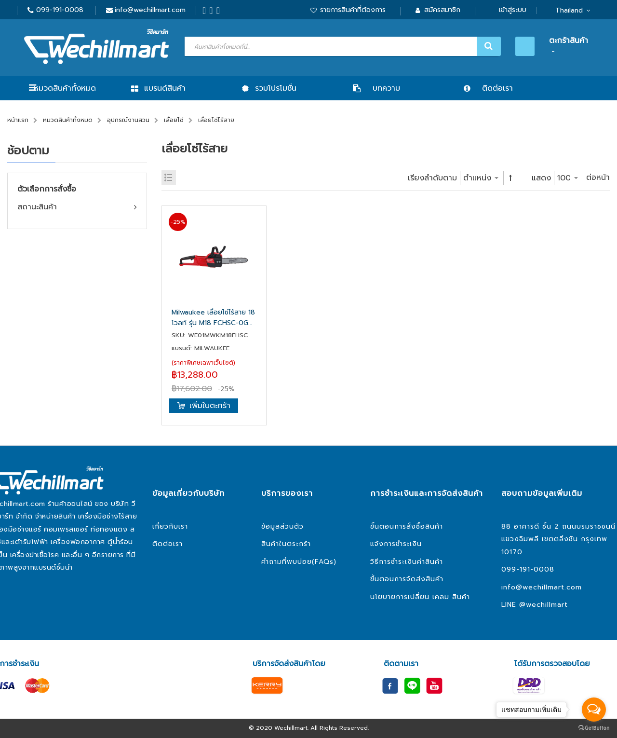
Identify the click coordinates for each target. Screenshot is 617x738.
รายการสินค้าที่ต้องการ (353, 10)
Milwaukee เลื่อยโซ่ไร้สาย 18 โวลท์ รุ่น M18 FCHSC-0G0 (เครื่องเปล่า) (213, 317)
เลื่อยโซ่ (174, 120)
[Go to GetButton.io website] (593, 728)
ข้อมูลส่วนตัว (282, 526)
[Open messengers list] (594, 709)
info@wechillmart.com (150, 10)
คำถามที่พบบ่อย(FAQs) (298, 562)
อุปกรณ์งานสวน (128, 120)
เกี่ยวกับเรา (170, 526)
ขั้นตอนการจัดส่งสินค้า (406, 579)
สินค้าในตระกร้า (286, 544)
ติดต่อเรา (167, 544)
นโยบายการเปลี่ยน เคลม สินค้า (420, 597)
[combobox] (341, 46)
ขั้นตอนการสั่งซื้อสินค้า (406, 526)
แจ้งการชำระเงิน (396, 544)
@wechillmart (543, 605)
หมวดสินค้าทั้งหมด (65, 88)
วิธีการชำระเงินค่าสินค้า (406, 562)
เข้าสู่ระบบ (512, 10)
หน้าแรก (17, 120)
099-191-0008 (59, 10)
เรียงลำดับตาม (432, 178)
